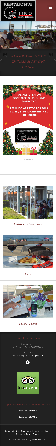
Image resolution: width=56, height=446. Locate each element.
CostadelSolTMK (39, 439)
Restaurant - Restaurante (28, 224)
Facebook (28, 362)
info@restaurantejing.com (31, 355)
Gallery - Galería (28, 324)
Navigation (50, 7)
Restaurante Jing (11, 431)
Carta (28, 274)
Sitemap (36, 434)
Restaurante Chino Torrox (32, 431)
